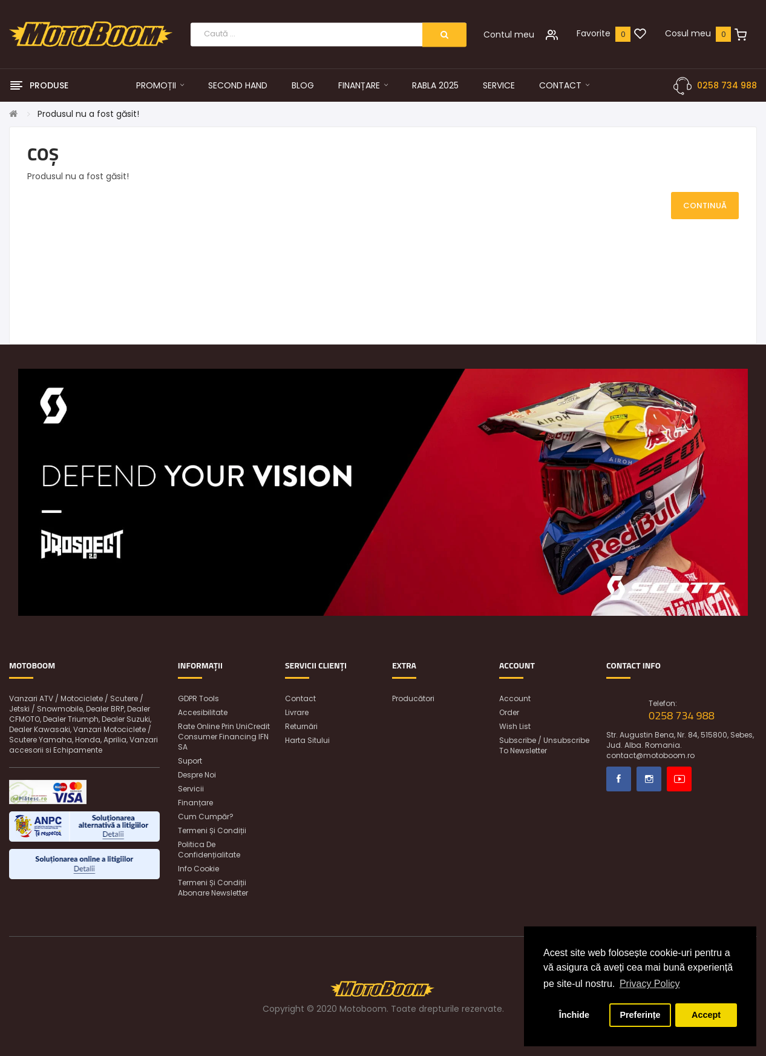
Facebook (618, 779)
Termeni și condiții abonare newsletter (213, 887)
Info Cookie (198, 868)
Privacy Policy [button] (650, 983)
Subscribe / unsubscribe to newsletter (544, 745)
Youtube (679, 779)
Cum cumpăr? (206, 816)
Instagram (649, 779)
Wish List (515, 726)
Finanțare (195, 802)
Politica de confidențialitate (209, 849)
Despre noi (197, 775)
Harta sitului (307, 740)
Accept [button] (706, 1015)
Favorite (594, 33)
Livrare (297, 712)
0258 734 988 (727, 85)
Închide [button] (574, 1015)
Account (515, 698)
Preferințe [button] (640, 1015)
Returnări (301, 726)
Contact (300, 698)
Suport (190, 761)
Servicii (191, 789)
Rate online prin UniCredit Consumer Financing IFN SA (224, 736)
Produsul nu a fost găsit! (88, 114)
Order (509, 712)
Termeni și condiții (212, 830)
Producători (413, 698)
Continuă (705, 205)
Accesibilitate (203, 712)
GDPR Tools (198, 698)
